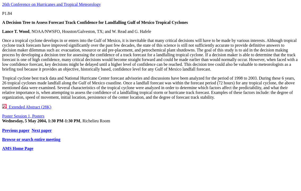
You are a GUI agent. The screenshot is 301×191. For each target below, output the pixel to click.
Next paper (42, 130)
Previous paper (15, 130)
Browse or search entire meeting (31, 139)
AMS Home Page (17, 148)
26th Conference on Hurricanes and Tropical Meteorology (51, 4)
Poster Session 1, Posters (23, 116)
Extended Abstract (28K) (26, 107)
